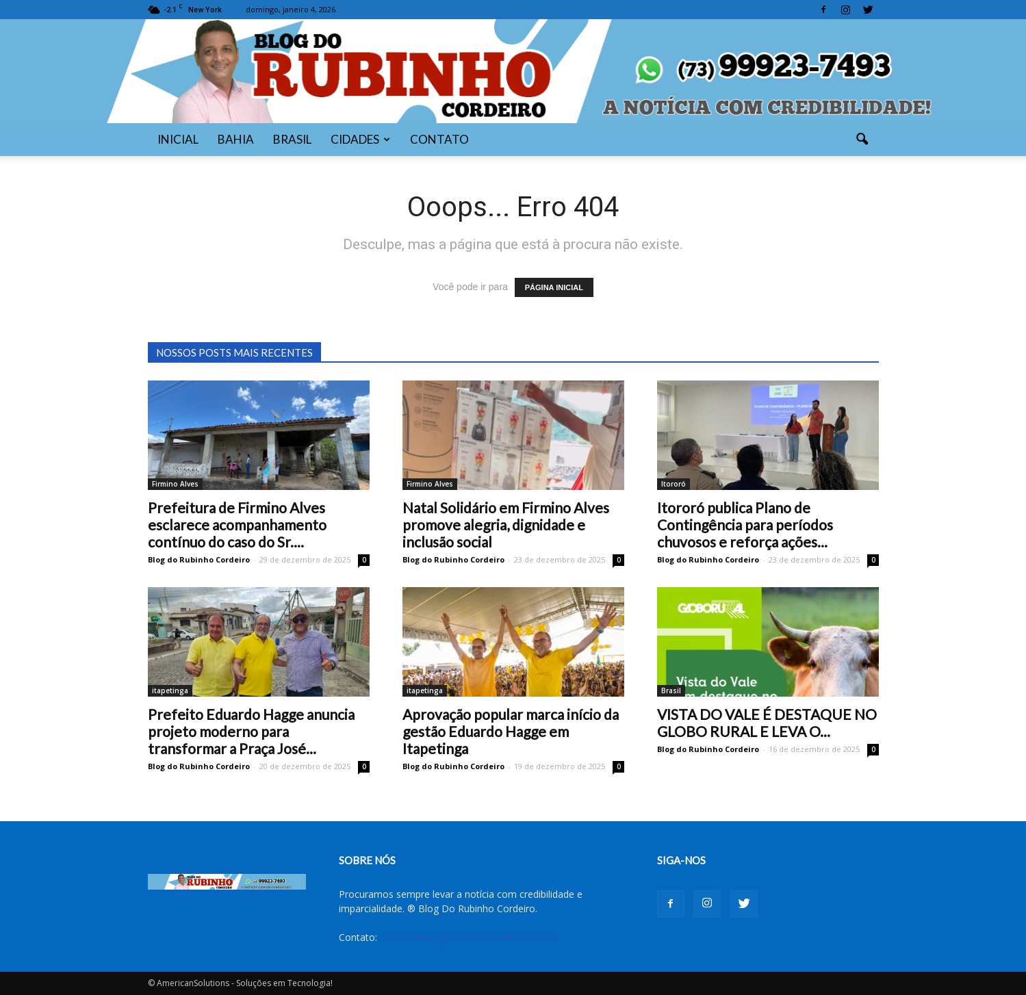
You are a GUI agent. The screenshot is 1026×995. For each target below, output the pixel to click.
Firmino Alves (175, 484)
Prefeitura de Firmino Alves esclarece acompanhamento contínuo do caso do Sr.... (237, 524)
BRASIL (292, 139)
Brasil (671, 690)
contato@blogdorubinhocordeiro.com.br (469, 937)
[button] (862, 139)
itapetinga (170, 690)
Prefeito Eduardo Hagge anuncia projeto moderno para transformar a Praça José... (251, 731)
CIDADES (360, 139)
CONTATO (439, 139)
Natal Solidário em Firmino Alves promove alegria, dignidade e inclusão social (505, 524)
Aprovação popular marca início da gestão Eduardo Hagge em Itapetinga (510, 731)
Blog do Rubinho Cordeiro (199, 559)
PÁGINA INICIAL (554, 287)
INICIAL (177, 139)
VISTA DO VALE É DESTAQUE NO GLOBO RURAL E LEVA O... (767, 723)
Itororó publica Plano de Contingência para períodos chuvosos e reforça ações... (745, 524)
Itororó (673, 484)
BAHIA (236, 139)
